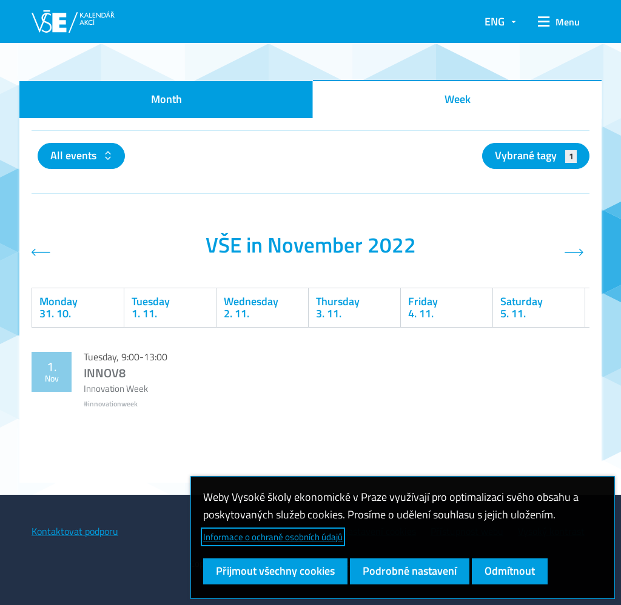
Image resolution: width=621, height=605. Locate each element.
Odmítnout (510, 571)
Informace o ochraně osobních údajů (273, 537)
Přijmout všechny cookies (275, 571)
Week (458, 99)
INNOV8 (105, 372)
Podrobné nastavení (410, 571)
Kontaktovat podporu (75, 531)
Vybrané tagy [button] (536, 155)
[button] (558, 21)
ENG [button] (495, 21)
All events (74, 155)
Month (166, 99)
